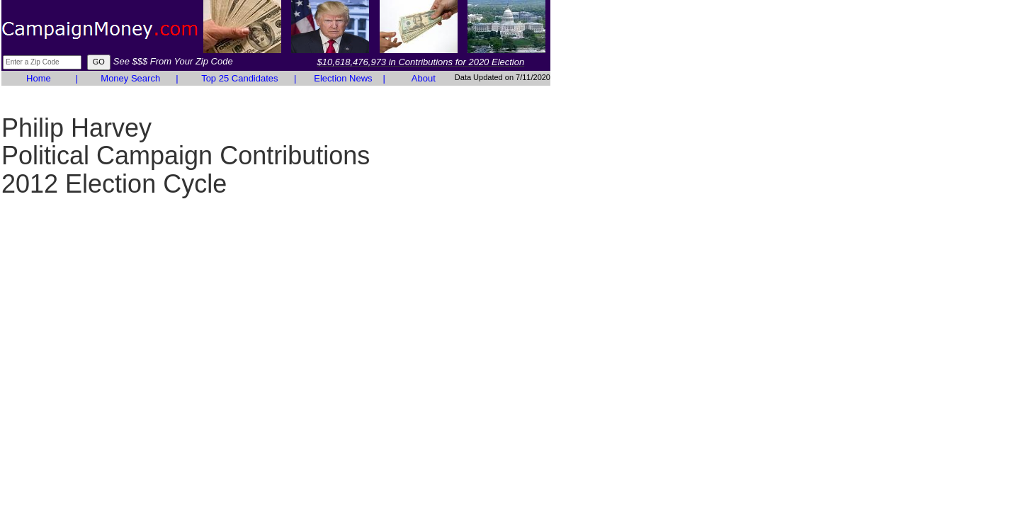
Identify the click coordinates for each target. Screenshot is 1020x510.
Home (38, 78)
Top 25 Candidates (239, 78)
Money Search (130, 78)
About (424, 78)
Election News (343, 78)
